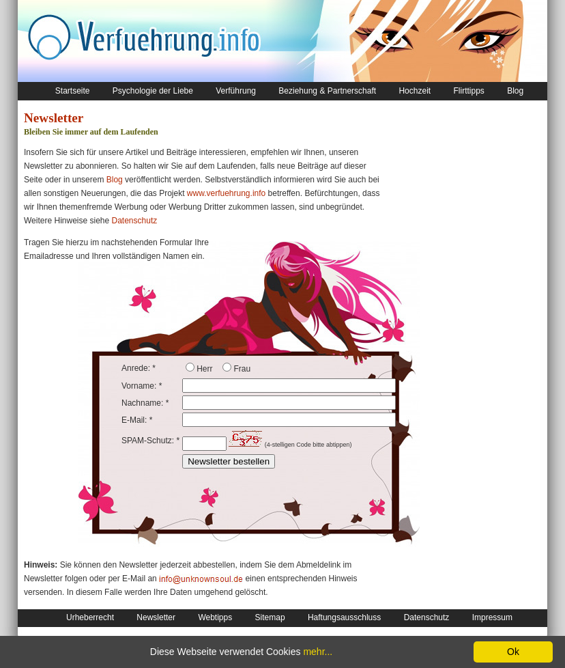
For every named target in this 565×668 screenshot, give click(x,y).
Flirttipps (468, 91)
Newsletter (155, 617)
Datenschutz (135, 220)
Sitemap (270, 617)
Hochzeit (415, 91)
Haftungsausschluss (344, 617)
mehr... (317, 651)
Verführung (236, 91)
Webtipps (215, 617)
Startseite (72, 91)
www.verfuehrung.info (226, 193)
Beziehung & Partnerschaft (327, 91)
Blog (515, 91)
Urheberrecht (90, 617)
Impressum (492, 617)
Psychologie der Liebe (153, 91)
